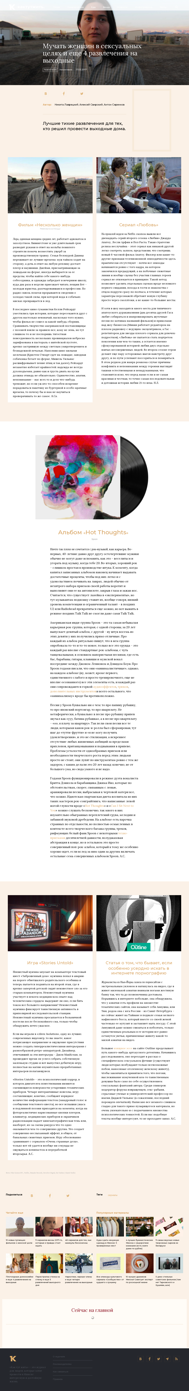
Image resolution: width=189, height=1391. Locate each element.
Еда (93, 7)
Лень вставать (78, 69)
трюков (123, 686)
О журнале (60, 1356)
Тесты (163, 7)
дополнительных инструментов (73, 691)
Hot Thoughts (94, 806)
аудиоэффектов (104, 686)
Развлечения (75, 7)
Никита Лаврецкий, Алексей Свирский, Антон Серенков (89, 104)
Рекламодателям (64, 1364)
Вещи (106, 7)
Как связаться (61, 1371)
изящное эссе (122, 1048)
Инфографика (143, 7)
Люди (56, 7)
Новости (122, 7)
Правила (58, 1379)
